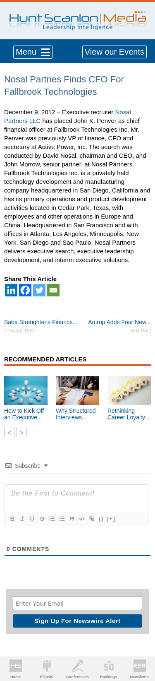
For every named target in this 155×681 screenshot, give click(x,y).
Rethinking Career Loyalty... (128, 414)
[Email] (53, 290)
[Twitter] (39, 290)
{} (101, 518)
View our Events (114, 51)
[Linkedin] (11, 290)
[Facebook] (25, 290)
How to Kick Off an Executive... (24, 414)
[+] (111, 518)
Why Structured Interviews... (75, 414)
